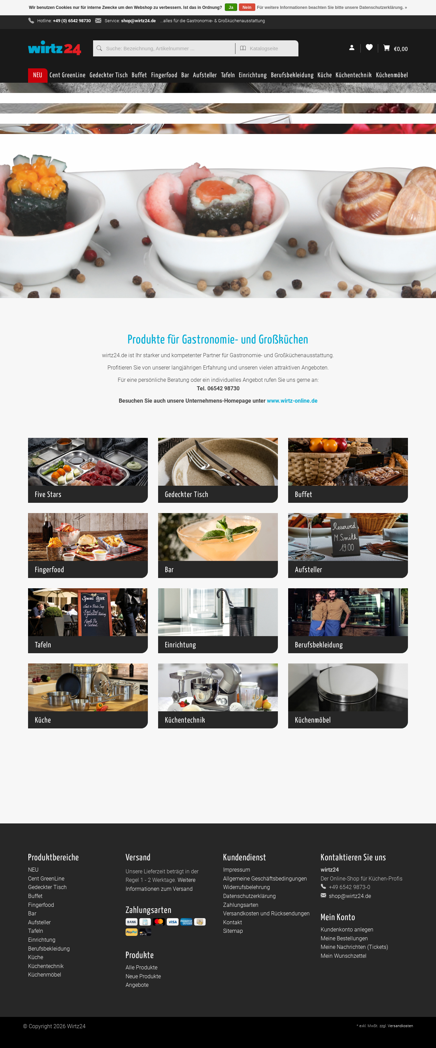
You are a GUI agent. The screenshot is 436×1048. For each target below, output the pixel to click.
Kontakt (232, 922)
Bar (185, 77)
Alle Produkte (141, 967)
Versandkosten (400, 1026)
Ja (231, 7)
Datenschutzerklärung (249, 896)
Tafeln (228, 77)
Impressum (236, 869)
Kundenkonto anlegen (347, 929)
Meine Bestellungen (344, 938)
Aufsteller (205, 77)
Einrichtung (253, 77)
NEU (37, 75)
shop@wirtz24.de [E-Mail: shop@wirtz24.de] (349, 896)
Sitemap (233, 931)
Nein (247, 7)
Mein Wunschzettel (344, 956)
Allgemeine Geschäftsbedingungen (265, 878)
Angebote (137, 985)
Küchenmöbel (392, 77)
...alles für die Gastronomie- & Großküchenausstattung (212, 20)
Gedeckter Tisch (109, 77)
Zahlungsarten (240, 905)
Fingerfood (164, 77)
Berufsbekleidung (292, 77)
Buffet (139, 77)
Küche (325, 77)
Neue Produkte (143, 976)
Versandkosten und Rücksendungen (266, 913)
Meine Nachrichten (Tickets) (354, 947)
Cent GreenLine (68, 75)
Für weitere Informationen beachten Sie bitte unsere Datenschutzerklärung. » (332, 7)
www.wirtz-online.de (292, 401)
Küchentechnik (354, 77)
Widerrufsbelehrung (246, 887)
